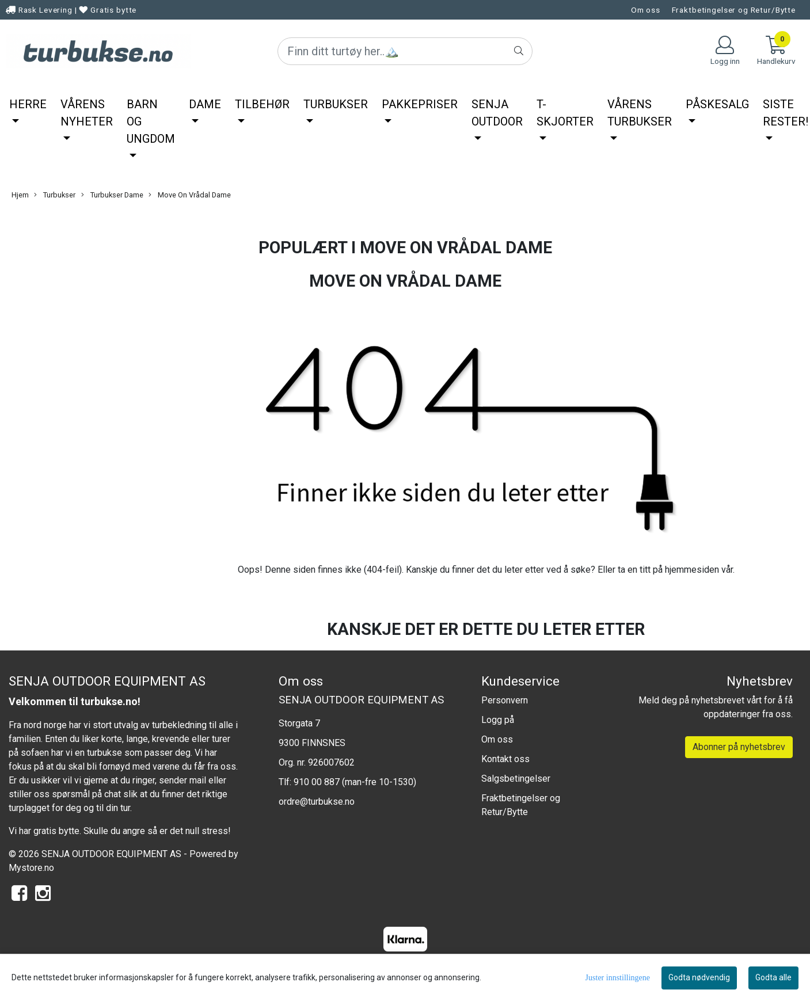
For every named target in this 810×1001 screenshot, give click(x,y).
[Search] (404, 51)
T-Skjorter (565, 112)
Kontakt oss (505, 758)
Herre (28, 104)
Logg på (497, 719)
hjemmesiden (692, 569)
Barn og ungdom (151, 121)
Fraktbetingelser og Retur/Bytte (734, 9)
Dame (205, 104)
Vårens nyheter (86, 112)
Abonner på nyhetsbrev (739, 746)
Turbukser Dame (112, 195)
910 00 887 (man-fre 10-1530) (355, 782)
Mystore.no (31, 867)
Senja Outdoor (497, 112)
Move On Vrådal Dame (190, 195)
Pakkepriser (420, 104)
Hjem (20, 195)
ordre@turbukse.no (317, 801)
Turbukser (335, 104)
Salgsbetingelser (515, 778)
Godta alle (773, 977)
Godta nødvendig (699, 977)
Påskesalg (717, 104)
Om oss (645, 9)
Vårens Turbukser (639, 112)
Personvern (504, 700)
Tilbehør (262, 104)
